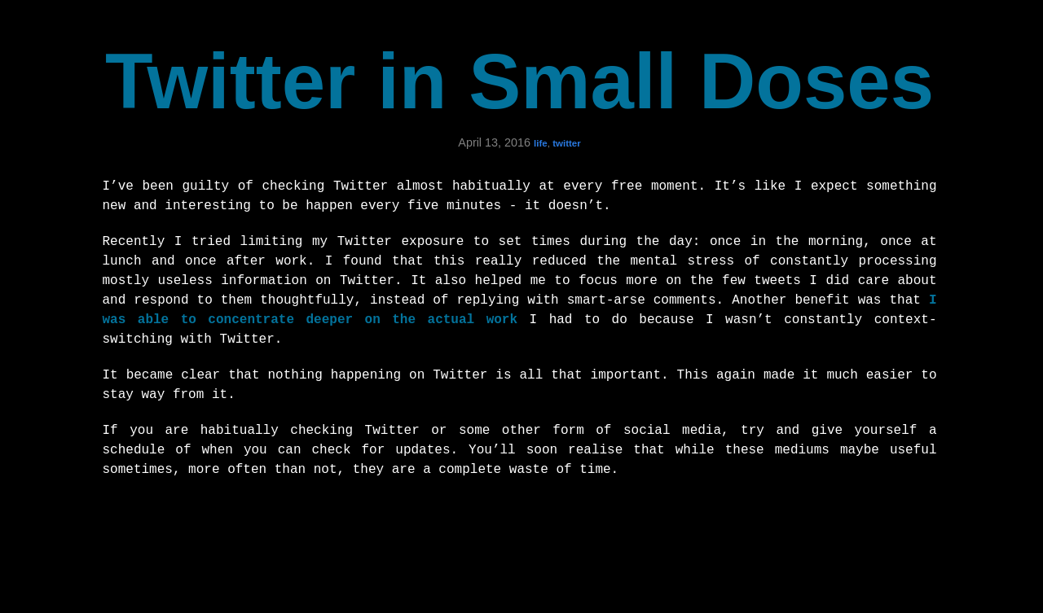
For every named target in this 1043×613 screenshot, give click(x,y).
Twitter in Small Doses (519, 81)
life (541, 143)
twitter (566, 143)
